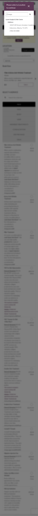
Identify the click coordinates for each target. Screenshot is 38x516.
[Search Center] (17, 14)
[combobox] (19, 14)
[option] (19, 26)
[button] (29, 6)
